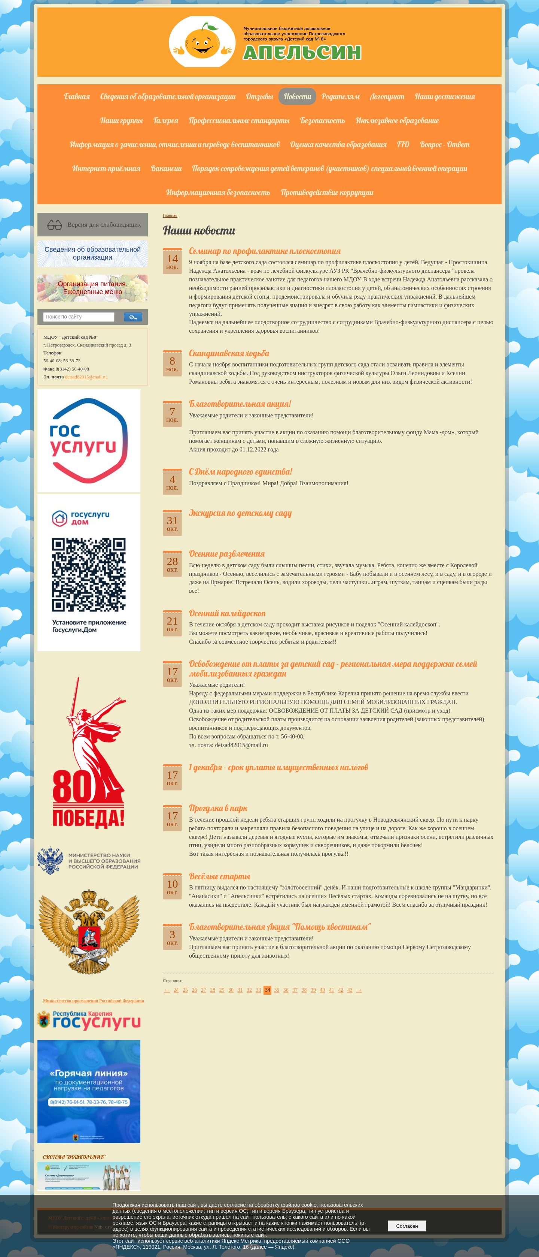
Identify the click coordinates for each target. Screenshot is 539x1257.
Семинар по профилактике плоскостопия (265, 250)
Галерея (165, 120)
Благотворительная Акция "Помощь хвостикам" (280, 926)
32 (249, 990)
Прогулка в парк (218, 808)
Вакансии (166, 168)
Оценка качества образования (338, 144)
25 (185, 990)
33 (258, 990)
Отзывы (259, 96)
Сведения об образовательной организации (167, 96)
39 (313, 990)
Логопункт (387, 96)
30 (231, 990)
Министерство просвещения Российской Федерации (93, 1000)
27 (203, 990)
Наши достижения (445, 96)
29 (222, 990)
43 (350, 990)
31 (240, 990)
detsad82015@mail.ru (86, 377)
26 (194, 990)
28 (212, 990)
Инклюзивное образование (397, 120)
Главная (77, 96)
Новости (297, 96)
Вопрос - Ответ (444, 144)
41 (331, 990)
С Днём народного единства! (240, 471)
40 (322, 990)
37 (295, 990)
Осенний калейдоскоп (227, 613)
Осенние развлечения (227, 553)
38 (304, 990)
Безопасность (322, 120)
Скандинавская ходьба (229, 353)
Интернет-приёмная (106, 168)
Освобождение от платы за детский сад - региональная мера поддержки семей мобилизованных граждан (333, 668)
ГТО (403, 144)
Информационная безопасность (218, 192)
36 (286, 990)
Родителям (341, 96)
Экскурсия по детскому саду (240, 512)
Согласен (407, 1226)
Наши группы (121, 120)
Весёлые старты (219, 876)
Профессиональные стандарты (239, 120)
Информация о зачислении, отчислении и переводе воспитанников (175, 144)
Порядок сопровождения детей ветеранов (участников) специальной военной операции (329, 168)
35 (276, 990)
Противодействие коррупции (327, 192)
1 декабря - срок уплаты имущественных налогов (278, 767)
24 (176, 990)
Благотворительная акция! (240, 403)
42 (340, 990)
